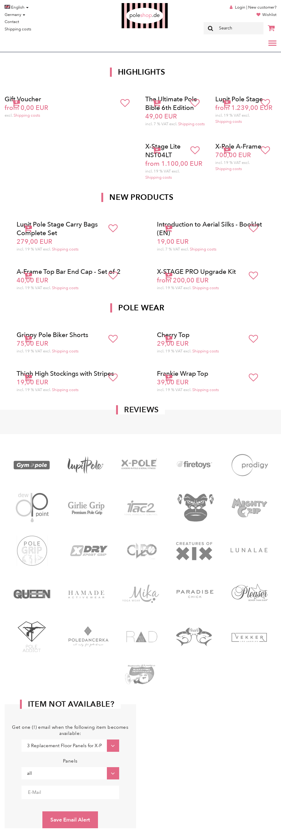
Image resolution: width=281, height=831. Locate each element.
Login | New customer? (255, 7)
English (17, 7)
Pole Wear (141, 308)
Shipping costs (18, 29)
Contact (12, 22)
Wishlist (269, 14)
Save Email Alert (70, 819)
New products (141, 197)
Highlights (141, 72)
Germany (15, 14)
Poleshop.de (130, 5)
